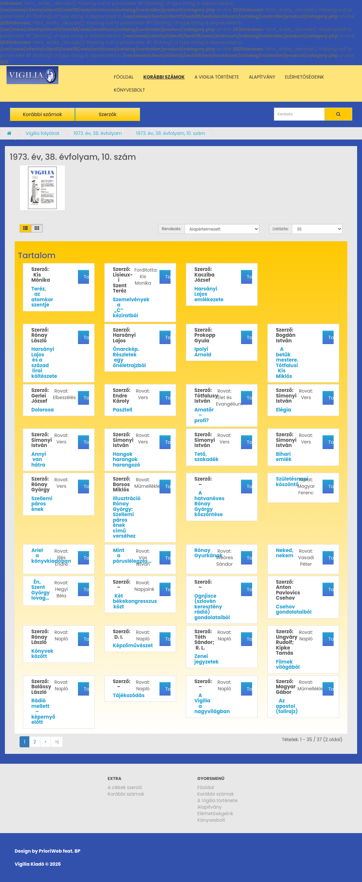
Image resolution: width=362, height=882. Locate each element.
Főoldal (205, 787)
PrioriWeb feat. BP (59, 851)
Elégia (283, 409)
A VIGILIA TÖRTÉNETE (216, 77)
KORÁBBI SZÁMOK (164, 77)
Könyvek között (42, 654)
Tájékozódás (128, 695)
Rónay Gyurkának (208, 553)
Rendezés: (171, 229)
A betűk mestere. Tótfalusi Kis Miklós (287, 363)
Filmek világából (288, 664)
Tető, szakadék (206, 457)
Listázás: (281, 229)
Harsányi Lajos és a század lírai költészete (44, 363)
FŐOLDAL (124, 77)
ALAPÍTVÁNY (262, 77)
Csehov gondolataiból (293, 609)
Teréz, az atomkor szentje (42, 296)
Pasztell (122, 409)
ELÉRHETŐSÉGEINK (304, 77)
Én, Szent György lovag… (40, 590)
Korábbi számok (42, 114)
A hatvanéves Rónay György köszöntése (209, 503)
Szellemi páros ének (41, 504)
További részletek (86, 276)
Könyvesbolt (211, 820)
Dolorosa (42, 409)
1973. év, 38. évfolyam (97, 133)
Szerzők (108, 114)
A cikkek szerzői (125, 787)
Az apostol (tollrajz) (287, 706)
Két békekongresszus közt (135, 601)
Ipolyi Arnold (202, 352)
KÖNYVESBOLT (129, 90)
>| (57, 742)
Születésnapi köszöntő (292, 481)
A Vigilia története (217, 800)
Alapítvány (209, 807)
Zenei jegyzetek (206, 659)
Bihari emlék (284, 457)
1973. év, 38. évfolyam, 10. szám (170, 133)
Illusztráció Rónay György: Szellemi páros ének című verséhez (127, 517)
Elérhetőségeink (215, 813)
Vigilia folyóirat (42, 133)
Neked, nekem (285, 553)
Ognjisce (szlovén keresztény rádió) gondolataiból (212, 606)
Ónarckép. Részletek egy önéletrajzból (129, 357)
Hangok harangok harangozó (126, 459)
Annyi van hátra (38, 459)
